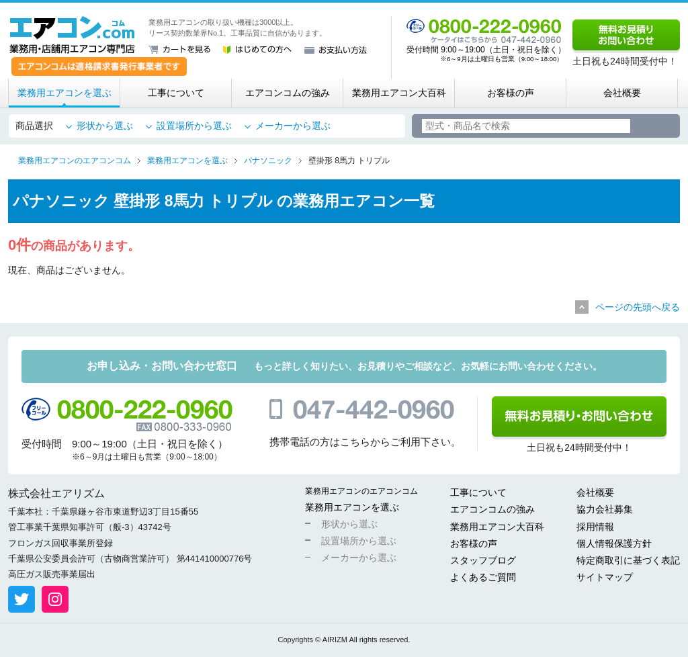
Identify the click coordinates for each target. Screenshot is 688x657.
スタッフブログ (483, 560)
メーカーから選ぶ (293, 125)
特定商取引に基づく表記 (628, 560)
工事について (176, 92)
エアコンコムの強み (287, 92)
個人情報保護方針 (614, 543)
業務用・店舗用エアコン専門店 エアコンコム (72, 35)
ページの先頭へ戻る (637, 307)
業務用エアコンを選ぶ (64, 92)
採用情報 (595, 526)
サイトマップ (604, 577)
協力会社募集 (604, 509)
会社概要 (622, 92)
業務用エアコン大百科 (399, 92)
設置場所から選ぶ (194, 125)
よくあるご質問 (483, 577)
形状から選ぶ (105, 125)
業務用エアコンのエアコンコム (361, 491)
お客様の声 (510, 92)
